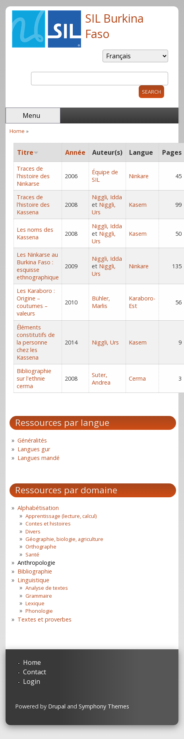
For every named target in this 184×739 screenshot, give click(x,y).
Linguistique (33, 580)
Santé (32, 554)
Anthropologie (36, 562)
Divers (33, 531)
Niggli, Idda (107, 197)
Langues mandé (38, 458)
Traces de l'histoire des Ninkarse (33, 176)
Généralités (32, 440)
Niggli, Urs (105, 342)
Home (17, 131)
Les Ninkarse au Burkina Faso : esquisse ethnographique (38, 266)
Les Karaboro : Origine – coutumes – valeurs (36, 302)
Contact (34, 672)
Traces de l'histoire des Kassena (33, 204)
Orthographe (40, 546)
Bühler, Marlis (101, 302)
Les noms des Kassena (35, 233)
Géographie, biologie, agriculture (64, 539)
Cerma (137, 378)
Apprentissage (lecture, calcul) (61, 516)
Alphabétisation (38, 508)
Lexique (35, 603)
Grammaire (38, 595)
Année (75, 152)
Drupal (57, 706)
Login (31, 681)
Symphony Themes (104, 706)
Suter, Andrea (101, 378)
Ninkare (139, 176)
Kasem (138, 204)
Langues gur (33, 449)
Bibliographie (34, 571)
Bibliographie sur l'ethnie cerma (34, 378)
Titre (28, 152)
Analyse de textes (46, 587)
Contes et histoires (48, 523)
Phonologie (39, 610)
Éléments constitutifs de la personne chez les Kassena (36, 342)
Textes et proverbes (44, 619)
